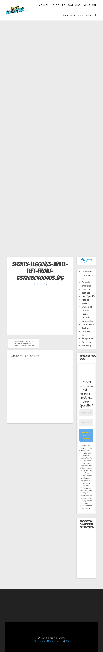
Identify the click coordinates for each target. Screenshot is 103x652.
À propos (69, 15)
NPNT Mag (84, 15)
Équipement (88, 338)
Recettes (86, 342)
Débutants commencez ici (88, 275)
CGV (67, 640)
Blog (56, 5)
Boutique (90, 5)
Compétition (88, 320)
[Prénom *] (86, 413)
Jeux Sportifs (88, 296)
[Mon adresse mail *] (86, 422)
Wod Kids (74, 5)
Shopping (86, 345)
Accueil (44, 5)
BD (64, 5)
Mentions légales (55, 640)
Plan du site (39, 640)
